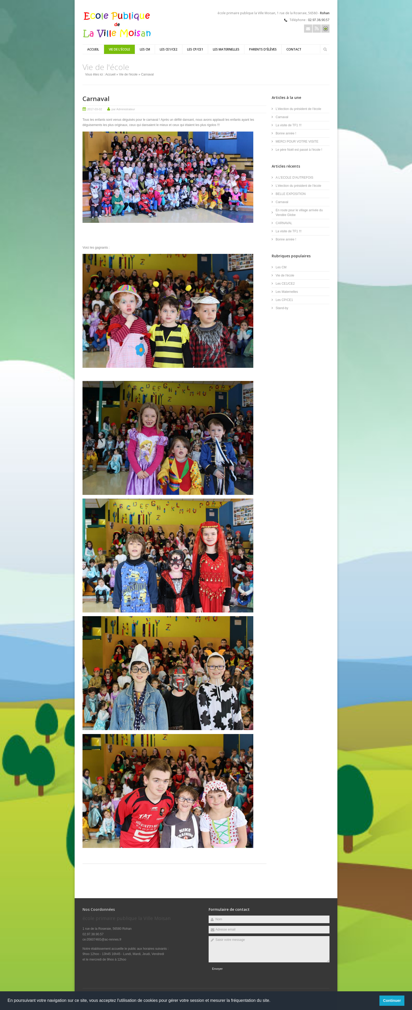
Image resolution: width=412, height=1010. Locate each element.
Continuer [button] (392, 1000)
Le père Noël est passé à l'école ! (299, 150)
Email (308, 28)
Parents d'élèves (263, 49)
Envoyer (217, 968)
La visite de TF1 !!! (289, 125)
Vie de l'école (119, 49)
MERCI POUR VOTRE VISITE (297, 141)
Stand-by (282, 308)
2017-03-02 (94, 109)
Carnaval (96, 98)
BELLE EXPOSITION (291, 194)
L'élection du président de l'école (298, 109)
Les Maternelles (226, 49)
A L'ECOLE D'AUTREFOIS (294, 177)
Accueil (93, 49)
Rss (317, 28)
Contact (293, 49)
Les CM (145, 49)
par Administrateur (123, 109)
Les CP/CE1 (195, 49)
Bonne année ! (286, 133)
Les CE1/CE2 (168, 49)
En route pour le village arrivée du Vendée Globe (299, 212)
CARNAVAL (284, 223)
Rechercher (325, 49)
